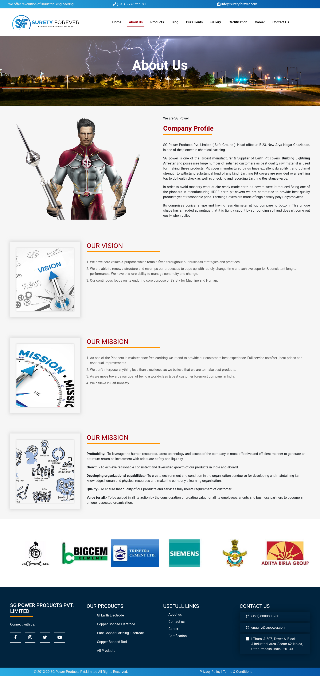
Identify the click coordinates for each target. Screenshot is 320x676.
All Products (106, 651)
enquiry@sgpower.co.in (268, 628)
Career (260, 22)
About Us (136, 22)
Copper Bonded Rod (112, 642)
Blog (175, 22)
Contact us (176, 622)
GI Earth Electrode (110, 615)
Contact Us (281, 22)
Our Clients (194, 22)
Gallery (215, 22)
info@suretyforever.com (237, 4)
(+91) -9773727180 (129, 4)
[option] (32, 553)
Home (117, 22)
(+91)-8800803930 (265, 616)
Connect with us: (22, 624)
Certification (238, 22)
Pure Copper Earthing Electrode (120, 633)
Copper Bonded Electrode (116, 624)
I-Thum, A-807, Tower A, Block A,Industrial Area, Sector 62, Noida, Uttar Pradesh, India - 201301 (277, 644)
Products (157, 22)
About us (175, 614)
